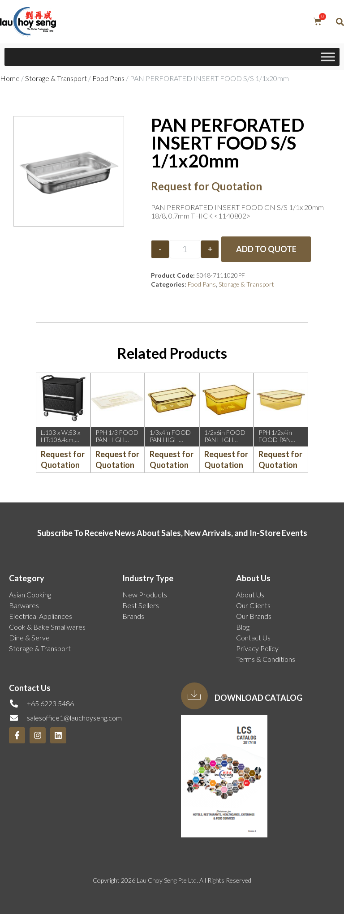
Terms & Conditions (265, 659)
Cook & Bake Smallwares (47, 626)
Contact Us (253, 637)
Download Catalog (258, 698)
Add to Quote (266, 249)
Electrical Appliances (40, 616)
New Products (144, 594)
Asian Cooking (30, 594)
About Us (250, 594)
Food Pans (108, 78)
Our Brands (253, 616)
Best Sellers (140, 605)
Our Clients (253, 605)
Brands (133, 616)
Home (10, 78)
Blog (242, 626)
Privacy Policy (257, 648)
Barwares (24, 605)
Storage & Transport (56, 78)
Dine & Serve (29, 637)
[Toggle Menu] (328, 56)
